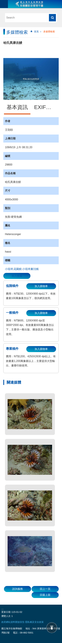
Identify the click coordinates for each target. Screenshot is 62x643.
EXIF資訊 (45, 107)
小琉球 (9, 269)
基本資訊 (17, 107)
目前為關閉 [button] (4, 4)
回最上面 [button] (45, 594)
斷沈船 (35, 269)
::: (4, 28)
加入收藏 (17, 275)
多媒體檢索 (49, 31)
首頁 (36, 31)
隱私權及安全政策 (34, 622)
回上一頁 (45, 588)
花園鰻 (17, 269)
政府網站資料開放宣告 (12, 622)
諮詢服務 (17, 588)
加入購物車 (41, 286)
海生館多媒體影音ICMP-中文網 (29, 4)
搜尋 (52, 17)
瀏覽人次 (6, 616)
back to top (51, 627)
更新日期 (6, 612)
